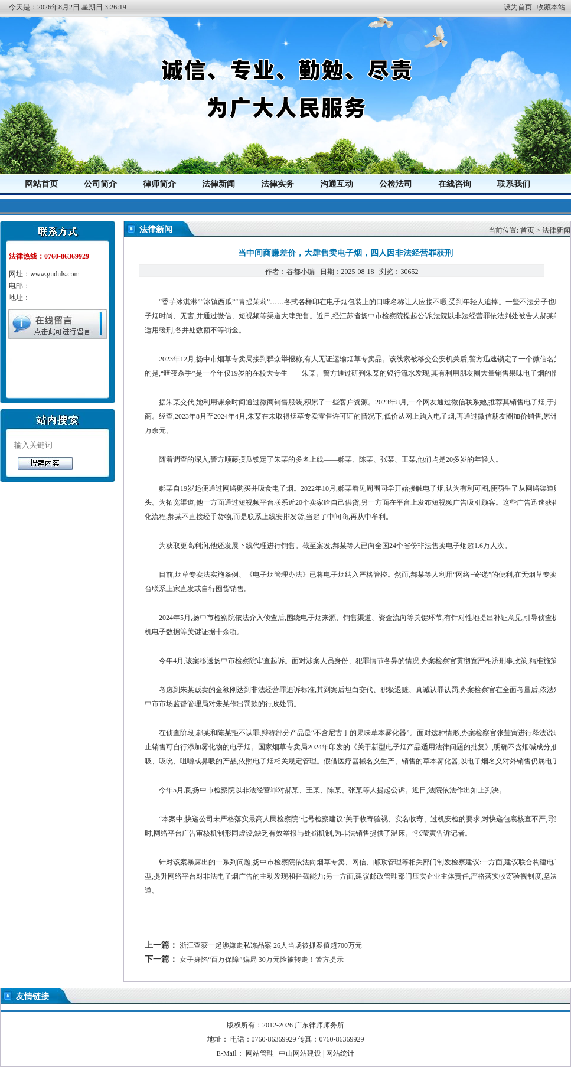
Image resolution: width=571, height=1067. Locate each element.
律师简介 (159, 184)
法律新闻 (218, 184)
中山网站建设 (300, 1053)
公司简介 (100, 184)
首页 (527, 230)
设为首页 (518, 7)
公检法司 (395, 184)
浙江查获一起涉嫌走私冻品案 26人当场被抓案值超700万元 (271, 945)
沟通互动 (336, 184)
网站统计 (340, 1053)
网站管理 (260, 1053)
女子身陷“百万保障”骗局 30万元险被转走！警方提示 (262, 959)
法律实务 (277, 184)
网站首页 (41, 184)
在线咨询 (454, 184)
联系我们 (513, 184)
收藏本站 (551, 7)
